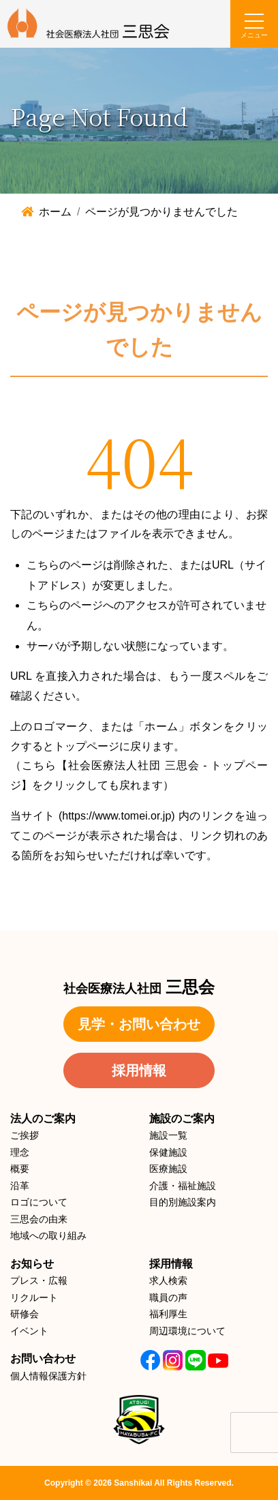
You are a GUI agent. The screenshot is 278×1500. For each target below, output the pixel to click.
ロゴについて (38, 1202)
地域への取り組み (48, 1235)
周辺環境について (187, 1330)
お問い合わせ (43, 1358)
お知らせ (32, 1264)
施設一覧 (168, 1135)
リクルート (34, 1297)
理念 (19, 1152)
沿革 (19, 1185)
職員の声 (168, 1297)
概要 (19, 1168)
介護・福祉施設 (182, 1185)
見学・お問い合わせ (139, 1024)
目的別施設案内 (182, 1202)
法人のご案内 (43, 1118)
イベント (29, 1330)
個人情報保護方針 (48, 1375)
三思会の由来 (38, 1219)
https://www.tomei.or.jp (116, 816)
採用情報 (139, 1070)
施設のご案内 (182, 1118)
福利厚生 (168, 1313)
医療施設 (168, 1168)
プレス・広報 (38, 1280)
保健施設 (168, 1152)
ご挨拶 (24, 1135)
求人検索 (168, 1280)
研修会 (24, 1313)
